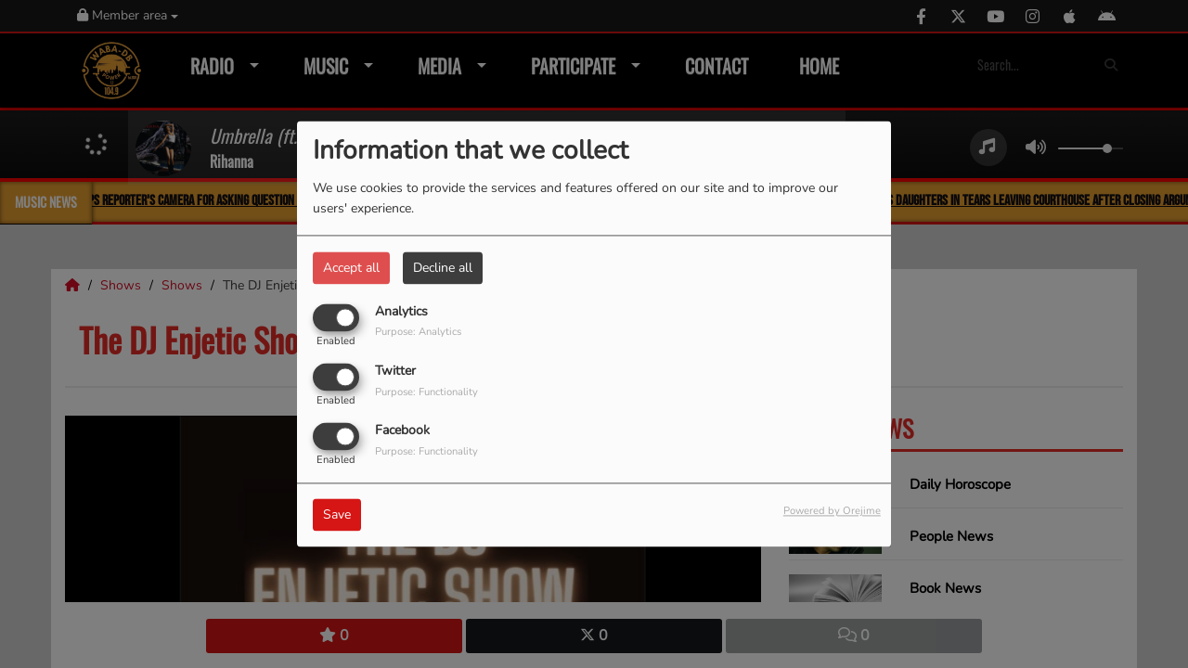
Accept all (351, 267)
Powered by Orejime (832, 512)
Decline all (442, 267)
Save (337, 515)
